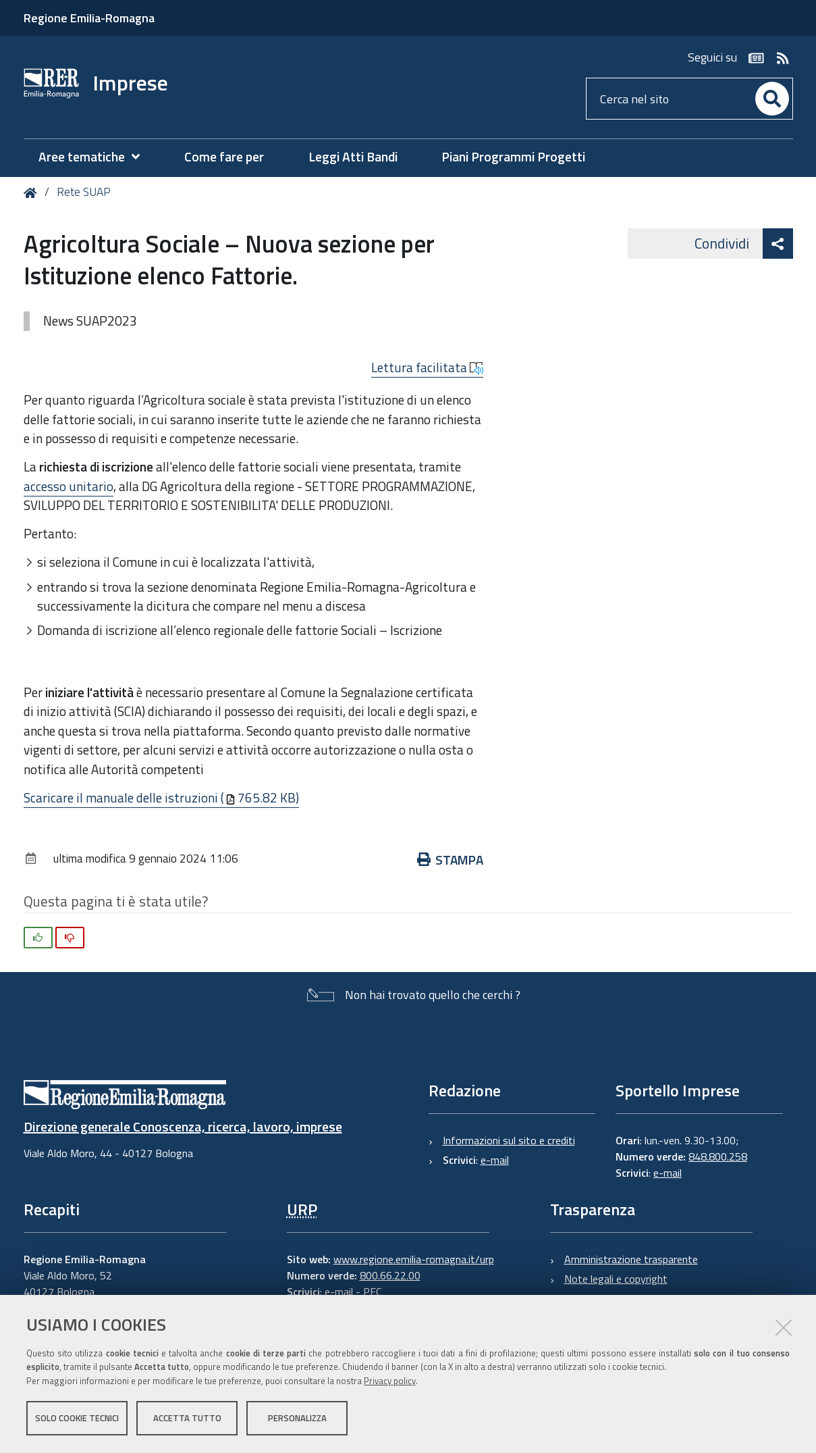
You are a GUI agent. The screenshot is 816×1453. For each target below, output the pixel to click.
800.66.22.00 (390, 1275)
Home (33, 193)
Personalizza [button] (297, 1418)
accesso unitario (68, 486)
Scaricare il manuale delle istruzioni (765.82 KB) (161, 797)
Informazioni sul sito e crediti (509, 1140)
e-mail (495, 1160)
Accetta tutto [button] (187, 1418)
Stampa (450, 859)
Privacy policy (390, 1380)
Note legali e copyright (616, 1279)
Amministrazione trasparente (631, 1259)
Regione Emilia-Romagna (89, 18)
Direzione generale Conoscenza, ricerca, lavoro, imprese (183, 1126)
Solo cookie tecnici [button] (77, 1418)
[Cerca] (772, 99)
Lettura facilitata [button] (427, 367)
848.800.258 (717, 1156)
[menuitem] (95, 157)
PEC (372, 1291)
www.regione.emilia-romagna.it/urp (413, 1259)
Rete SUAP (84, 192)
